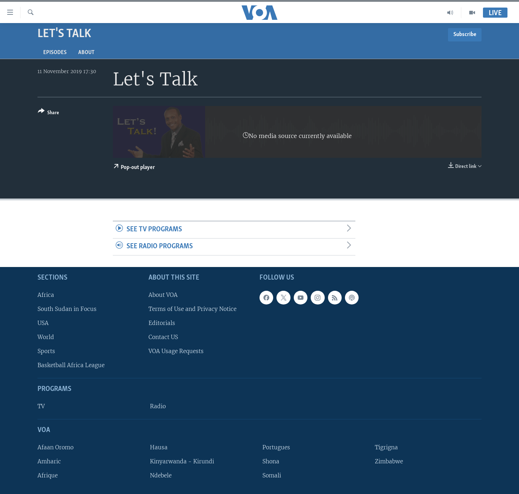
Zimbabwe (389, 461)
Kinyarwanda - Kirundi (182, 461)
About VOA (163, 294)
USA (43, 323)
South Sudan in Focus (67, 309)
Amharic (49, 461)
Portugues (276, 447)
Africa (45, 294)
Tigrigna (386, 447)
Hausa (159, 447)
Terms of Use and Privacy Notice (192, 309)
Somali (271, 475)
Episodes (55, 52)
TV (41, 406)
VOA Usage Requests (176, 351)
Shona (270, 461)
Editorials (161, 323)
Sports (46, 351)
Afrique (47, 475)
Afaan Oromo (55, 447)
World (45, 337)
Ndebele (161, 475)
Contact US (163, 337)
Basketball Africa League (71, 365)
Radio (158, 406)
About (86, 52)
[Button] (48, 113)
